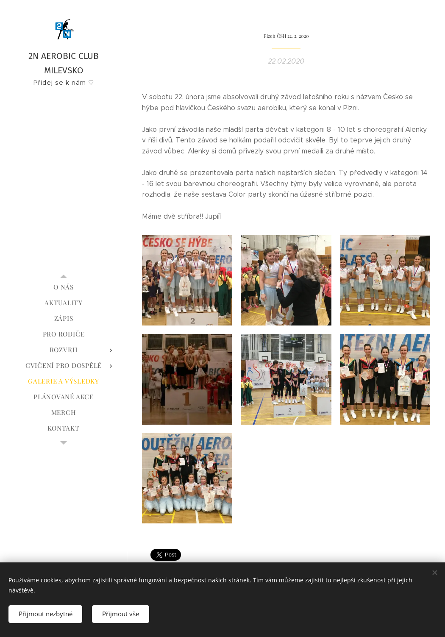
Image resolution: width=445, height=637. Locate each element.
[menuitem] (64, 287)
